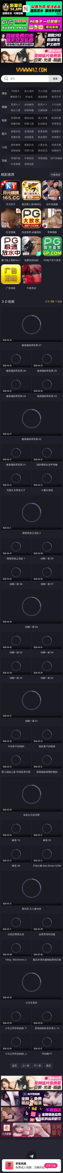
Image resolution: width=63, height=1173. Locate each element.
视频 (4, 107)
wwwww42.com (31, 70)
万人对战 (42, 91)
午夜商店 (29, 158)
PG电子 (15, 91)
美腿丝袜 (15, 137)
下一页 (37, 1065)
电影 (4, 120)
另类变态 (56, 123)
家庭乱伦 (29, 144)
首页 (14, 1065)
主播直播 (42, 110)
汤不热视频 (56, 158)
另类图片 (56, 137)
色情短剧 (29, 163)
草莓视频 (42, 158)
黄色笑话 (42, 150)
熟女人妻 (15, 110)
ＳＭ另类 (56, 110)
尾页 (48, 1065)
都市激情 (15, 144)
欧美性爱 (56, 117)
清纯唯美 (29, 137)
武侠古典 (56, 144)
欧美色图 (42, 131)
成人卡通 (42, 117)
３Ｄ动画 (56, 104)
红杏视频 (15, 163)
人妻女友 (42, 144)
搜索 (55, 78)
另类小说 (29, 150)
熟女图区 (42, 137)
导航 (4, 160)
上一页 (25, 1065)
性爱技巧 (56, 150)
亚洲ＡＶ (15, 104)
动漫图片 (56, 131)
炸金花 (29, 96)
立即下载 (51, 1165)
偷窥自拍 (15, 131)
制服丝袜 (15, 123)
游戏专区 (56, 91)
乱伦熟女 (42, 123)
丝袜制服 (29, 110)
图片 (4, 134)
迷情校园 (15, 150)
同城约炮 (15, 158)
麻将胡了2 (15, 96)
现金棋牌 (42, 96)
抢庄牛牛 (56, 96)
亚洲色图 (29, 131)
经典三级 (29, 123)
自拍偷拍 (29, 104)
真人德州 (29, 91)
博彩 (4, 93)
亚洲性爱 (15, 117)
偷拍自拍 (29, 117)
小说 (4, 147)
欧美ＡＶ (42, 104)
